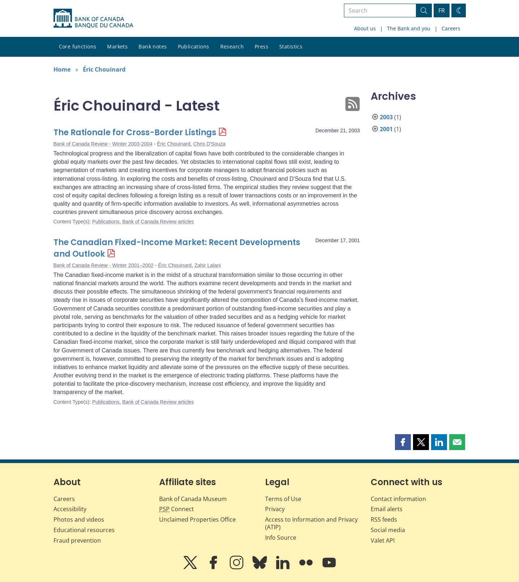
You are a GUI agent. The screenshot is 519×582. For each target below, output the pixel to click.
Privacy (275, 509)
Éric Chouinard (104, 69)
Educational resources (84, 530)
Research (232, 46)
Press (261, 46)
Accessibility (70, 509)
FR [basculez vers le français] (441, 10)
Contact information (398, 499)
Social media (388, 530)
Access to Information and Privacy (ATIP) (311, 523)
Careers (451, 28)
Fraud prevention (77, 540)
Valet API (383, 540)
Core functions (78, 46)
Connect (176, 509)
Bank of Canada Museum (193, 499)
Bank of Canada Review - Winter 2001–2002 (104, 265)
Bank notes (153, 46)
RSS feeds (384, 519)
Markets (117, 46)
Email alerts (387, 509)
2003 (386, 117)
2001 (386, 129)
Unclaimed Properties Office (197, 519)
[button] (403, 442)
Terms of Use (283, 499)
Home (62, 69)
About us (365, 28)
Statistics (290, 46)
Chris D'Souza (209, 144)
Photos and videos (79, 519)
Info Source (280, 538)
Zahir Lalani (207, 265)
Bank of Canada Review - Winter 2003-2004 (103, 144)
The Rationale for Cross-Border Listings (135, 132)
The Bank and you (408, 28)
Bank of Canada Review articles (158, 221)
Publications (193, 46)
